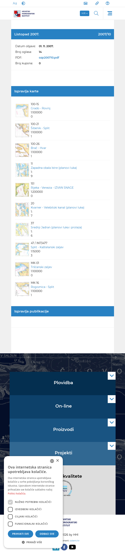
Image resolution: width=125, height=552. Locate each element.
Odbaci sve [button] (47, 533)
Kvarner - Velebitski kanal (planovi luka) (57, 207)
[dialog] (33, 502)
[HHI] (26, 13)
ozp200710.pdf (49, 57)
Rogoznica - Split (42, 287)
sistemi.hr (74, 540)
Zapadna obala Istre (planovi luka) (54, 168)
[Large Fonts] (14, 3)
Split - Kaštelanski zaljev (47, 247)
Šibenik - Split (40, 128)
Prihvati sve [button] (20, 533)
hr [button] (84, 13)
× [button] (57, 460)
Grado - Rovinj (40, 108)
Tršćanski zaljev (41, 267)
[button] (33, 542)
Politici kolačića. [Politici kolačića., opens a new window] (17, 493)
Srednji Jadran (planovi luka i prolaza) (56, 227)
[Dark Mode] (22, 3)
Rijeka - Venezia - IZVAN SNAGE (52, 187)
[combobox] (52, 461)
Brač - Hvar (38, 148)
